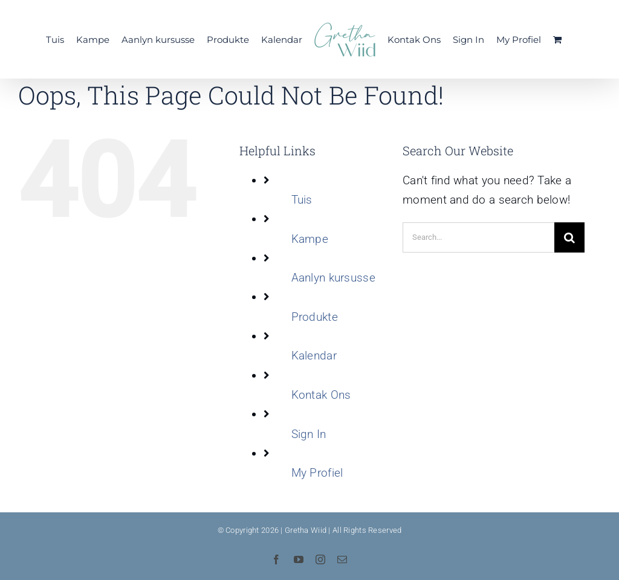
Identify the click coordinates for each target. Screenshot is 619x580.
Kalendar (314, 355)
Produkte (314, 317)
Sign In (308, 434)
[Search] (569, 237)
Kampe (309, 239)
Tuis (302, 200)
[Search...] (478, 237)
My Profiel (317, 473)
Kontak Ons (321, 395)
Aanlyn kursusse (333, 278)
